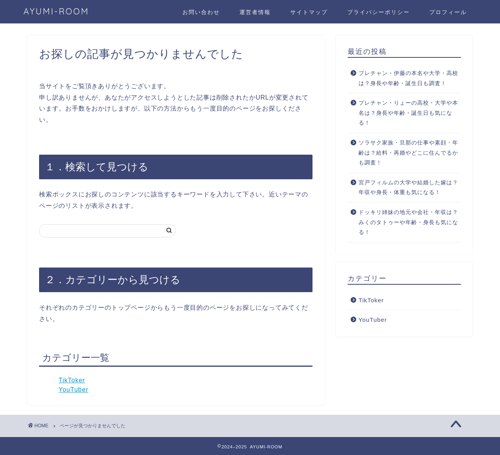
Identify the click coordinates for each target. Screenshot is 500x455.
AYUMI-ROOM (56, 11)
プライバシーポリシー (378, 12)
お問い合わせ (201, 12)
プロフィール (448, 12)
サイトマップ (309, 12)
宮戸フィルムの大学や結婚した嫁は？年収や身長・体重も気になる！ (408, 188)
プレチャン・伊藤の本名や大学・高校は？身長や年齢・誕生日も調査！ (408, 78)
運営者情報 (255, 12)
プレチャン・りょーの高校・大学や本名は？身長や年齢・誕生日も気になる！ (408, 113)
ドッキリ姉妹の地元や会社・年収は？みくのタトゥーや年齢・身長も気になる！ (408, 222)
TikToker (72, 380)
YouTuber (73, 389)
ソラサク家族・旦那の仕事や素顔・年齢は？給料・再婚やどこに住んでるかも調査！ (408, 153)
